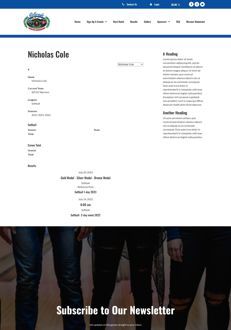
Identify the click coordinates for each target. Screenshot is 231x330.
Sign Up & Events (97, 22)
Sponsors (163, 22)
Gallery (147, 22)
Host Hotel (118, 22)
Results (134, 22)
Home (77, 22)
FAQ (178, 22)
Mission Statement (195, 22)
